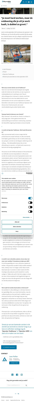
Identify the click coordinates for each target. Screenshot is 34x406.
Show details (26, 217)
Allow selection (17, 226)
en (15, 393)
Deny (17, 231)
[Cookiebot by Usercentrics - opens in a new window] (26, 173)
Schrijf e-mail (14, 363)
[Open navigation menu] (31, 2)
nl (18, 393)
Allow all (17, 222)
